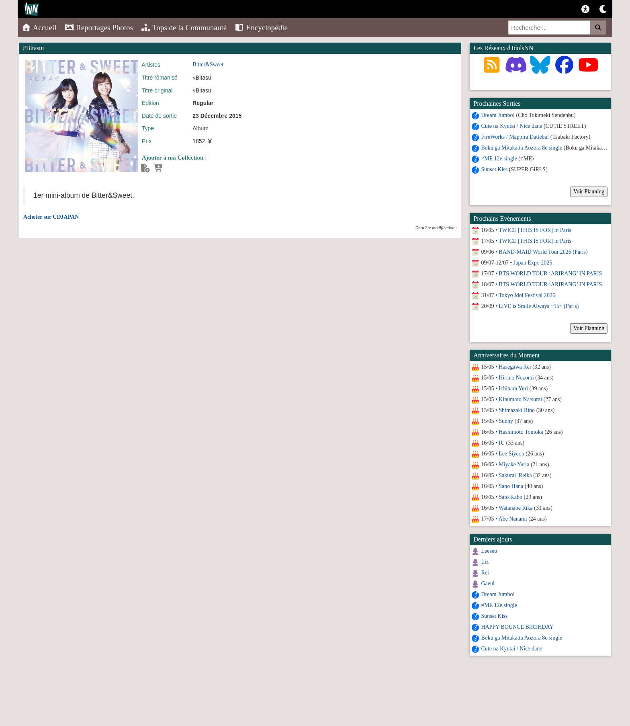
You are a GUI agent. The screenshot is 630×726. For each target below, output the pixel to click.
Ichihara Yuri (513, 389)
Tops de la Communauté (184, 27)
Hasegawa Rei (515, 367)
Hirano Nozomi (516, 378)
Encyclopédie (261, 27)
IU (502, 443)
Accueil (39, 27)
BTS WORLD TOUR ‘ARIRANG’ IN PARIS (550, 274)
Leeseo (489, 551)
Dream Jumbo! (498, 115)
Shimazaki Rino (517, 410)
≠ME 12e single (499, 159)
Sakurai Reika (515, 475)
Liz (485, 562)
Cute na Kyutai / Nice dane (511, 126)
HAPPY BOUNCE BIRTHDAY (517, 627)
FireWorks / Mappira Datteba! (515, 137)
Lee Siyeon (511, 454)
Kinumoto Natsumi (520, 399)
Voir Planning (588, 192)
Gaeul (488, 583)
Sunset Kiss (494, 169)
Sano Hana (511, 486)
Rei (485, 573)
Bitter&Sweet (207, 65)
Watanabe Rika (516, 508)
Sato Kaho (510, 497)
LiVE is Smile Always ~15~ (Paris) (539, 306)
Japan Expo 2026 (532, 263)
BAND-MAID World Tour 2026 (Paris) (543, 252)
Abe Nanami (513, 519)
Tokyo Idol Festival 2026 (527, 295)
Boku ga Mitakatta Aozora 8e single (521, 148)
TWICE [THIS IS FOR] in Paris (535, 230)
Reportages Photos (99, 27)
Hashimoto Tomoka (521, 432)
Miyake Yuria (514, 464)
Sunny (506, 421)
